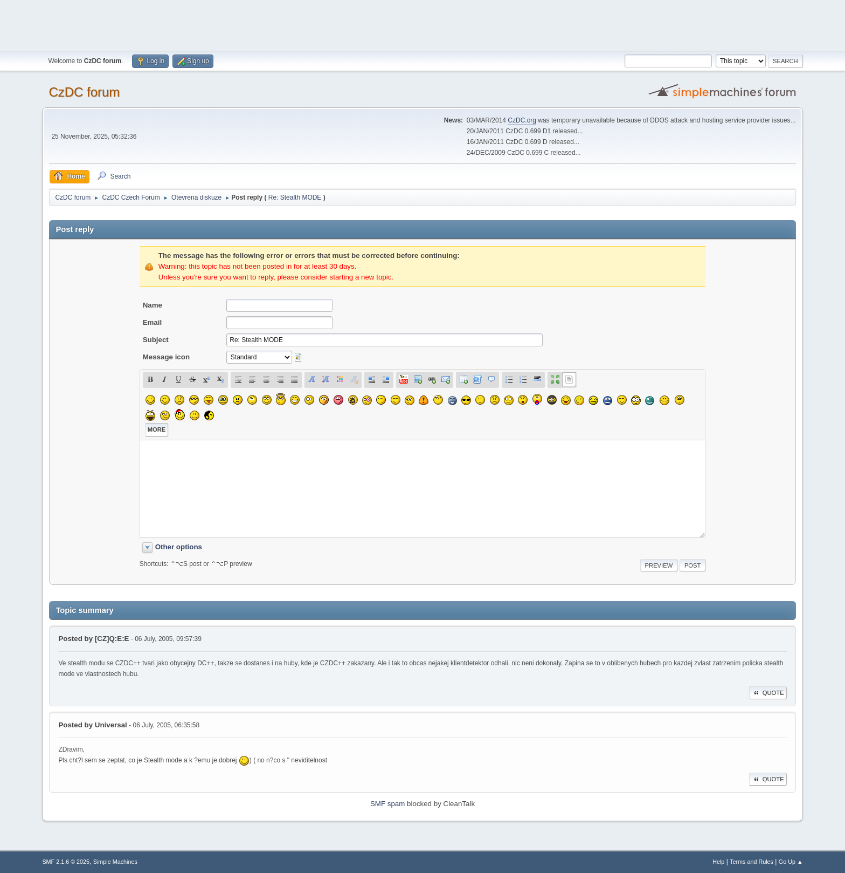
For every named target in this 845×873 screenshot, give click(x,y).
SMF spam (387, 804)
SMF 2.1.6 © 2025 (65, 861)
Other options (178, 547)
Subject (156, 340)
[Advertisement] (422, 24)
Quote (768, 693)
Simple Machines (115, 861)
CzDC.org (522, 120)
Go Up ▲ (791, 861)
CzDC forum (84, 92)
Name (152, 305)
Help (718, 861)
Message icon (166, 357)
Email (152, 322)
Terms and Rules (751, 861)
